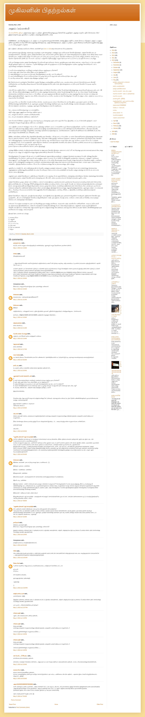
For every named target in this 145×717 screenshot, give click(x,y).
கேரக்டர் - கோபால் (118, 107)
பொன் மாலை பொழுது (20, 333)
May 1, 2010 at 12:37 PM (20, 607)
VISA (14, 551)
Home (56, 704)
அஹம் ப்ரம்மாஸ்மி (118, 117)
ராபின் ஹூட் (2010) (119, 98)
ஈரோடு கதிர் (16, 613)
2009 (113, 131)
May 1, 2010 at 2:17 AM (20, 349)
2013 (113, 53)
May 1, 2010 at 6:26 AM (20, 431)
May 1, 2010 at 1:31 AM (20, 299)
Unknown (16, 294)
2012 (113, 55)
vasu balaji (16, 355)
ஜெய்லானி (16, 344)
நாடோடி (16, 365)
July (114, 75)
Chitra (15, 253)
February (116, 126)
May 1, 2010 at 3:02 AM (20, 360)
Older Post (100, 704)
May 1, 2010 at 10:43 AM (20, 557)
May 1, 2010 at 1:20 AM (20, 278)
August (115, 72)
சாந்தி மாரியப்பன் (18, 593)
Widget (117, 141)
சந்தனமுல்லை (17, 323)
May (114, 80)
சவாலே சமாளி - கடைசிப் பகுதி (122, 91)
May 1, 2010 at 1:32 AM (20, 317)
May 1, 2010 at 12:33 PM (20, 588)
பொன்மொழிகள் (118, 115)
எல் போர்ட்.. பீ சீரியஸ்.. (20, 656)
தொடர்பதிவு (48, 48)
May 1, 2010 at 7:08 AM (20, 500)
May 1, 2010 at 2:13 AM (20, 338)
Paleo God (16, 563)
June (114, 77)
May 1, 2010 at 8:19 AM (20, 534)
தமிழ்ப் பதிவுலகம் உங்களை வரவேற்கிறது (121, 82)
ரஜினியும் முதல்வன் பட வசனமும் (115, 230)
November (116, 65)
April (114, 121)
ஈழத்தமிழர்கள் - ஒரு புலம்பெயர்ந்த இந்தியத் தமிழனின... (123, 101)
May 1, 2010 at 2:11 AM (20, 328)
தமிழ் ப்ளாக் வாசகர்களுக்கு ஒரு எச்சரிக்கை (115, 338)
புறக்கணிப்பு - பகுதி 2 (115, 282)
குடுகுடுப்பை (17, 243)
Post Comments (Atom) (23, 707)
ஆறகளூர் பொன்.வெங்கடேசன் (22, 376)
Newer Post (12, 704)
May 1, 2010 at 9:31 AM (20, 545)
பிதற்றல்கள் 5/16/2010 (119, 105)
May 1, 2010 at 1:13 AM (20, 248)
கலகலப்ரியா (17, 670)
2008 (113, 134)
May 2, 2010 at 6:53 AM (20, 678)
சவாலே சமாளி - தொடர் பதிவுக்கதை (123, 93)
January (115, 128)
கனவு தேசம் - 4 (117, 112)
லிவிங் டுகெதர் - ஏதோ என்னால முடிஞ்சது (116, 180)
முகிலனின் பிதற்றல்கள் (42, 10)
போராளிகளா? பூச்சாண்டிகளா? (116, 205)
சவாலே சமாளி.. (118, 96)
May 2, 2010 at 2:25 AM (20, 664)
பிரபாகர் (15, 413)
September (116, 70)
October (115, 67)
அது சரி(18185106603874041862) (23, 684)
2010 (113, 60)
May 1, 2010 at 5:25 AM (20, 408)
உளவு (115, 110)
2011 (113, 58)
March (115, 123)
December (116, 62)
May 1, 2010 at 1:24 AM (20, 289)
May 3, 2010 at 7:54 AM (20, 696)
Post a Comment (16, 700)
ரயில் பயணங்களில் (118, 86)
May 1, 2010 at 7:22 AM (20, 517)
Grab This (113, 141)
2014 (113, 50)
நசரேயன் (16, 522)
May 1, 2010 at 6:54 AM (20, 454)
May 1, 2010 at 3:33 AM (20, 370)
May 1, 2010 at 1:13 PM (20, 618)
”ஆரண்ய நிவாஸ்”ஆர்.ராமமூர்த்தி (23, 437)
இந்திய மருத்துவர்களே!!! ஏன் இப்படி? (116, 152)
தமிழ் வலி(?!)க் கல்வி (119, 88)
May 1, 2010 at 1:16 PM (20, 634)
